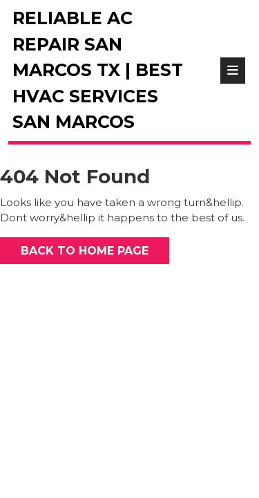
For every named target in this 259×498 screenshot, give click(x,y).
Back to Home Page (74, 247)
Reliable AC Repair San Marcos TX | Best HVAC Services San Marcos (97, 70)
